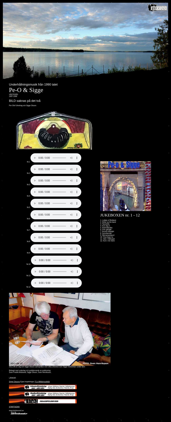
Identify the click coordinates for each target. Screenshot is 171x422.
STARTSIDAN (14, 407)
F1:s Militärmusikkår (42, 382)
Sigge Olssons (14, 382)
